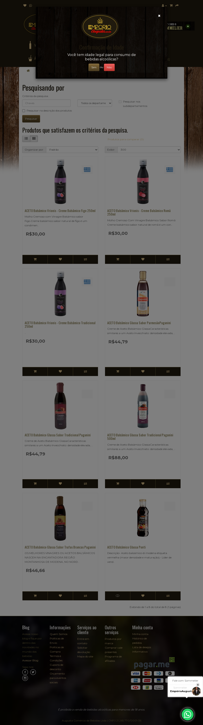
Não (109, 67)
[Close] (159, 15)
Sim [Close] (93, 67)
